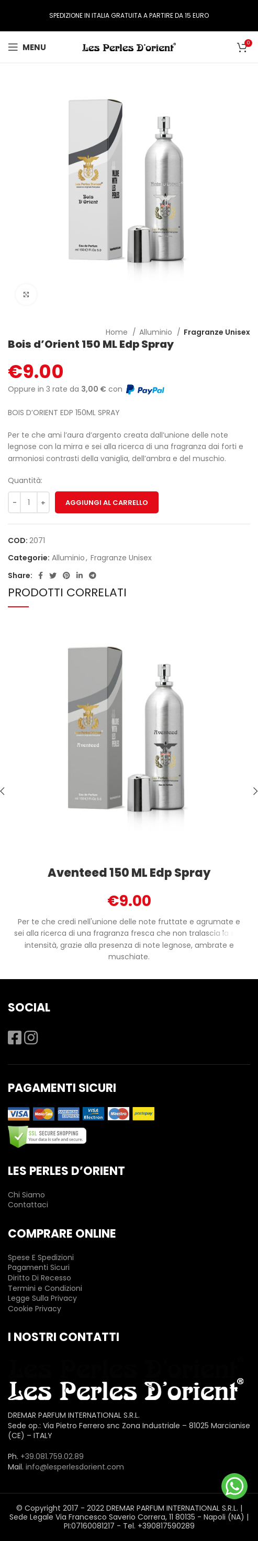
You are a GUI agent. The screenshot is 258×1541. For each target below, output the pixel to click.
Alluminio (156, 332)
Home (118, 332)
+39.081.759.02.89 (52, 1456)
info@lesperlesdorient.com (75, 1467)
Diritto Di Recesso (39, 1278)
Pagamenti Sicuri (39, 1267)
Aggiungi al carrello (106, 503)
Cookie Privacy (34, 1308)
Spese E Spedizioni (41, 1257)
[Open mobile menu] (27, 47)
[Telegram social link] (92, 575)
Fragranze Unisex (217, 332)
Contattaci (28, 1204)
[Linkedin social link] (79, 575)
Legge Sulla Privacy (42, 1298)
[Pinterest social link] (66, 575)
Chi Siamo (26, 1195)
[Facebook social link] (40, 575)
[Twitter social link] (53, 575)
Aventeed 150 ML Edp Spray (129, 873)
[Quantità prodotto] (29, 502)
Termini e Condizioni (45, 1288)
